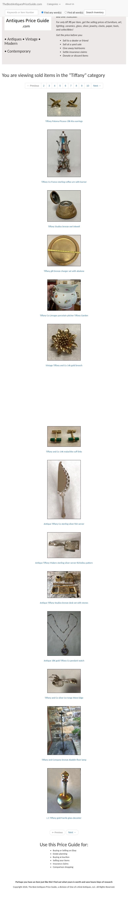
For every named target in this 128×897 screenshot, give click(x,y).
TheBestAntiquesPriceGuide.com (22, 4)
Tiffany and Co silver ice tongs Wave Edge (64, 684)
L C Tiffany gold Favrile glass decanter (64, 793)
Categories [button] (54, 4)
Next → (97, 85)
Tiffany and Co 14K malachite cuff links (64, 439)
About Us (69, 4)
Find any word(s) (50, 12)
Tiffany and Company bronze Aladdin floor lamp (64, 733)
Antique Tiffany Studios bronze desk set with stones (64, 587)
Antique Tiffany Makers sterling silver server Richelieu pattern (64, 548)
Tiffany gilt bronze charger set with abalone (64, 254)
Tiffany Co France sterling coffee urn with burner (64, 156)
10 (87, 85)
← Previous (33, 85)
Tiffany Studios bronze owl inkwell (64, 209)
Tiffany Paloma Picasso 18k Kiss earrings (64, 108)
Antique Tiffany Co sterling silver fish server (64, 492)
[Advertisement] (64, 394)
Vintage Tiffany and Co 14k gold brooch (64, 345)
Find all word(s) (72, 12)
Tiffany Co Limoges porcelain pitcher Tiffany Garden (64, 298)
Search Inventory (95, 12)
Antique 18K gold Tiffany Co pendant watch (64, 636)
